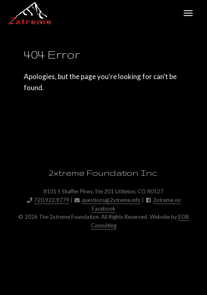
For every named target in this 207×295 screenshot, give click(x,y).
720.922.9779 (51, 200)
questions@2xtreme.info (111, 200)
